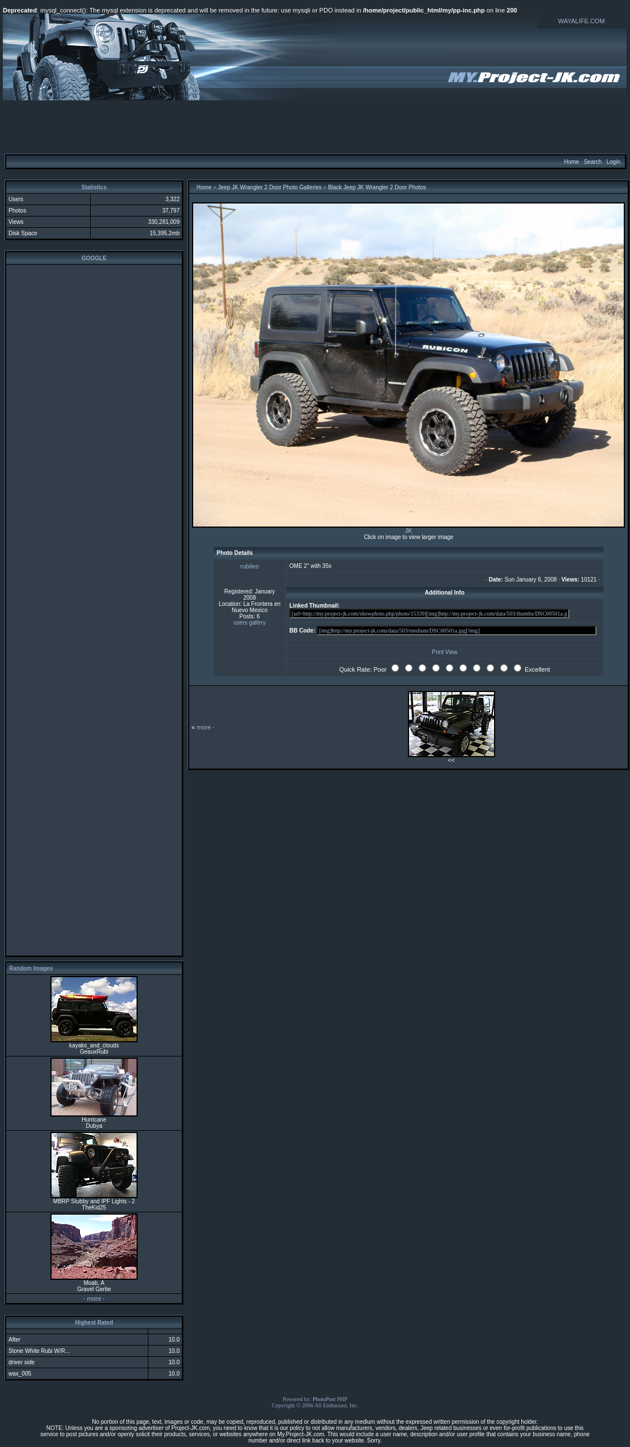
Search (593, 162)
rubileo (249, 566)
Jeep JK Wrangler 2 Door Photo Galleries (270, 187)
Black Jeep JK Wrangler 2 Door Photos (377, 187)
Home (571, 162)
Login (613, 162)
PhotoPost (324, 1399)
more (94, 1298)
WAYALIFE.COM (581, 21)
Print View (444, 652)
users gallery (249, 622)
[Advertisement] (315, 126)
